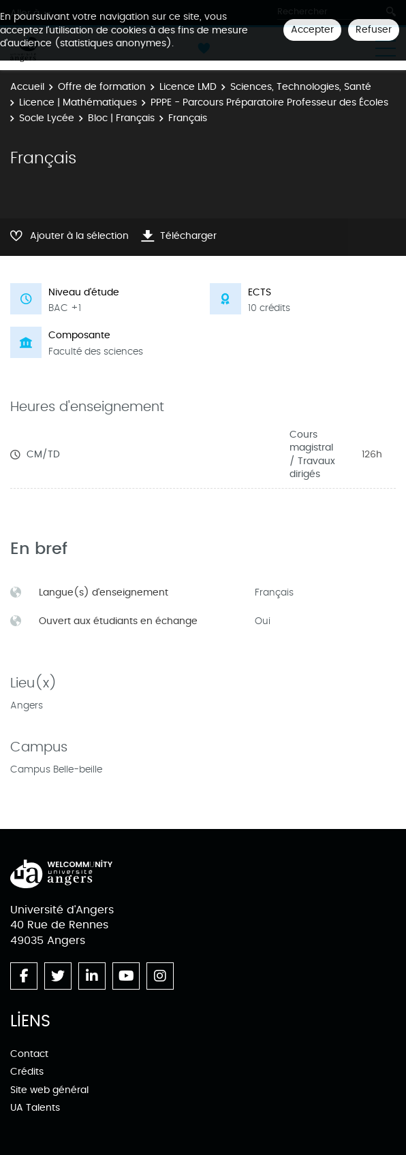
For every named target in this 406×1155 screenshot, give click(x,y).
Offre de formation (102, 87)
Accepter (312, 29)
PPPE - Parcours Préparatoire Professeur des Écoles (269, 102)
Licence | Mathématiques (78, 102)
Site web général (49, 1090)
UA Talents (35, 1108)
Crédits (27, 1071)
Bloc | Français (121, 118)
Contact (29, 1054)
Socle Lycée (46, 118)
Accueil (27, 87)
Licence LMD (188, 87)
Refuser (374, 29)
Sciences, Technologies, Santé (300, 87)
